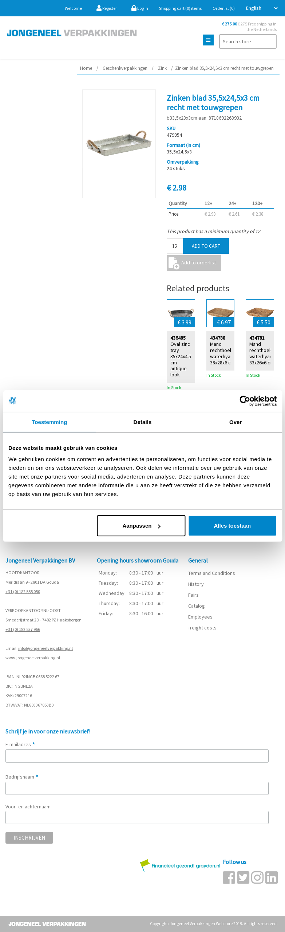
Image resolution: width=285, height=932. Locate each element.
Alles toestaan (232, 526)
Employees (200, 616)
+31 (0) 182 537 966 (22, 629)
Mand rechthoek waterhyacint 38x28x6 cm (224, 353)
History (196, 584)
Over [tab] (235, 422)
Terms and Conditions (211, 573)
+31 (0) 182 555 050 (22, 591)
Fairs (193, 595)
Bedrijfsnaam (22, 777)
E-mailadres (20, 744)
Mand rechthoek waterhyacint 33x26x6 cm (263, 353)
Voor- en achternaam (28, 806)
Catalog (196, 606)
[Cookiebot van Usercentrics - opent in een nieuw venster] (245, 400)
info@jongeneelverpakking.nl (45, 648)
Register (106, 8)
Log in (139, 8)
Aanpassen (141, 526)
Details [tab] (143, 422)
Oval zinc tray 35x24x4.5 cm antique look (180, 359)
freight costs (202, 627)
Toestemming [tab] (49, 422)
